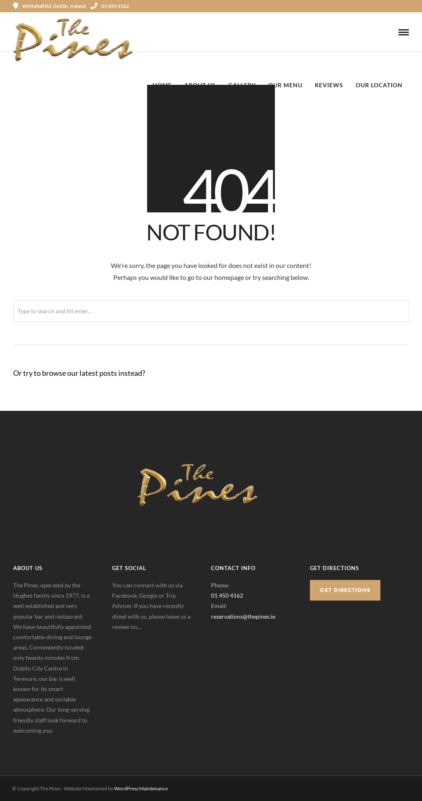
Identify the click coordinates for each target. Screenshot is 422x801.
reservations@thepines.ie (243, 616)
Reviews (329, 84)
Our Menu (285, 84)
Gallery (242, 84)
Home (162, 84)
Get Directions (345, 590)
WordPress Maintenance (141, 788)
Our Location (379, 84)
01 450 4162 (110, 6)
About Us (200, 84)
